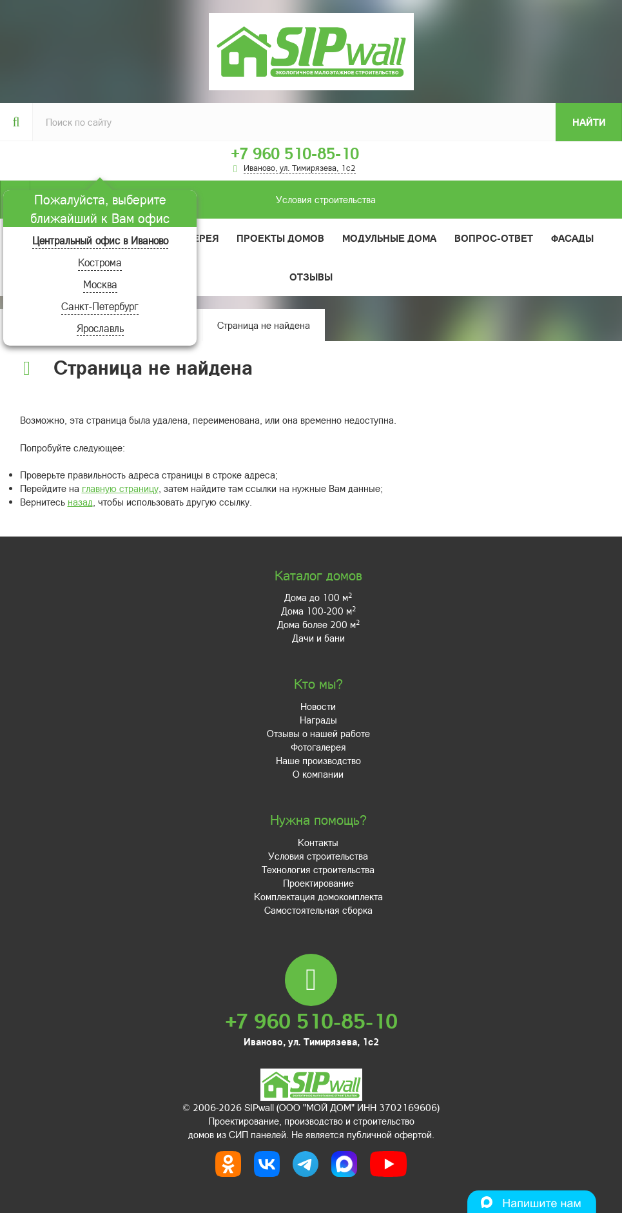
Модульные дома (389, 238)
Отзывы (311, 276)
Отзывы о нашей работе (318, 733)
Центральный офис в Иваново (100, 240)
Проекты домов (280, 238)
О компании (318, 774)
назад (80, 502)
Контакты (318, 842)
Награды (318, 719)
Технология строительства (318, 869)
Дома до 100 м (318, 597)
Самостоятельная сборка (318, 910)
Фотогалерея (318, 747)
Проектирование (318, 883)
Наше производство (318, 760)
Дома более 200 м (318, 624)
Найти (589, 122)
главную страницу (120, 488)
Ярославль (100, 328)
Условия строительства (203, 200)
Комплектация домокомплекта (318, 896)
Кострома (100, 262)
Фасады (572, 238)
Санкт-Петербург (100, 306)
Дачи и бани (318, 638)
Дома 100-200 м (318, 610)
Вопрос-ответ (493, 238)
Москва (100, 284)
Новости (318, 706)
